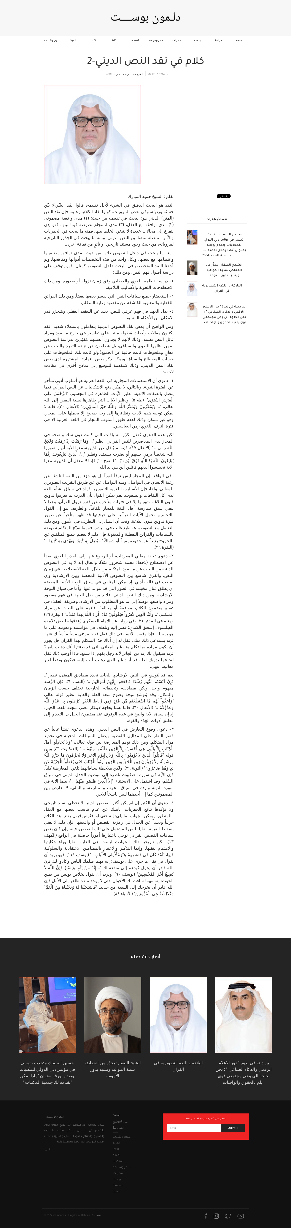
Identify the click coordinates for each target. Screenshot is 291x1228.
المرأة (73, 40)
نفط (93, 40)
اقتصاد (135, 40)
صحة (239, 40)
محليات (176, 40)
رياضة (197, 40)
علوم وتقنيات (52, 40)
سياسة (218, 40)
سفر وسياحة (156, 40)
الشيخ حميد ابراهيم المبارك (128, 74)
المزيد (47, 1149)
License (97, 1215)
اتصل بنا (118, 1127)
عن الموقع (120, 1122)
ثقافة (114, 40)
